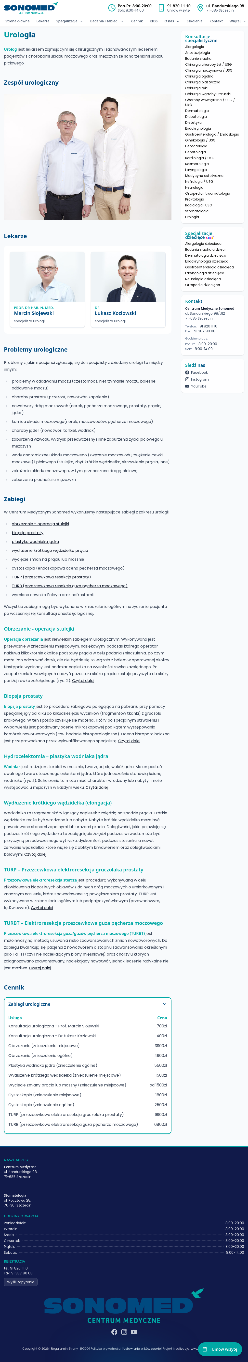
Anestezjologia (197, 52)
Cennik (137, 21)
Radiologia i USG (198, 205)
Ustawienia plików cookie (142, 1349)
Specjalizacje (69, 21)
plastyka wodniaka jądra (35, 541)
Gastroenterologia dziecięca (209, 267)
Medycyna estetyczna (204, 175)
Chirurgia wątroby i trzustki (208, 94)
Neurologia (194, 187)
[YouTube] (134, 1332)
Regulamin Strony (64, 1349)
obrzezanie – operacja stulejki (40, 524)
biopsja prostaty (27, 533)
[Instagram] (124, 1332)
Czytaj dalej (83, 680)
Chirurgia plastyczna (202, 82)
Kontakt (216, 21)
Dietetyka (193, 122)
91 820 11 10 (179, 6)
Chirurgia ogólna (199, 76)
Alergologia (194, 46)
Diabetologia (196, 116)
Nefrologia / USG (199, 181)
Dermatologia (197, 110)
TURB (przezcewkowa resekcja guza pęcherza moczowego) (70, 586)
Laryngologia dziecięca (204, 273)
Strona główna (17, 21)
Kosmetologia (197, 163)
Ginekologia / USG (200, 140)
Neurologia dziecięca (203, 279)
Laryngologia (196, 169)
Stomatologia (197, 211)
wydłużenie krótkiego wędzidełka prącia (50, 550)
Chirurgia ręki (196, 88)
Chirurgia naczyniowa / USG (209, 70)
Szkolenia (195, 21)
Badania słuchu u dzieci (205, 249)
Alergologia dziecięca (203, 243)
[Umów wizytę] (220, 1349)
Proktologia (194, 199)
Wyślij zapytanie (20, 1282)
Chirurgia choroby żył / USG (208, 64)
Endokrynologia (198, 128)
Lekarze (42, 21)
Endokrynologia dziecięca (206, 261)
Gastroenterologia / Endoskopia (212, 134)
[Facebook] (114, 1332)
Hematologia (196, 146)
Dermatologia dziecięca (205, 255)
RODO (84, 1349)
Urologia (192, 217)
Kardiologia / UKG (199, 157)
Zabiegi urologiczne (87, 1004)
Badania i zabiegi (107, 21)
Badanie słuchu (198, 58)
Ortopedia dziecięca (202, 284)
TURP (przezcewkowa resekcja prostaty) (51, 577)
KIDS (153, 21)
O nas (172, 21)
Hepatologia (195, 152)
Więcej (238, 21)
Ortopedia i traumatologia (207, 193)
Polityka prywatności (106, 1349)
